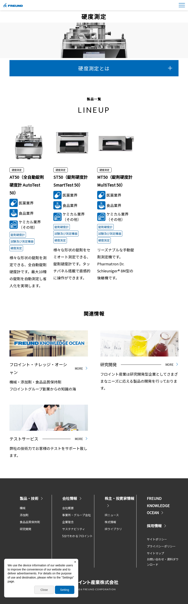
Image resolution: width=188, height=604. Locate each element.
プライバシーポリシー (161, 546)
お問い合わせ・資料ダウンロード (163, 562)
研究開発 (25, 529)
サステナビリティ (73, 529)
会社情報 (72, 498)
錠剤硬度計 (18, 235)
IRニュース (112, 515)
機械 (23, 508)
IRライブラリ (113, 529)
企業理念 (68, 522)
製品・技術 (31, 498)
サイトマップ (155, 553)
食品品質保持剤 (30, 522)
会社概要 (68, 508)
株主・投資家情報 (119, 501)
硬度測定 (16, 248)
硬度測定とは (125, 68)
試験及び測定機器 (22, 241)
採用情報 (157, 525)
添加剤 (24, 515)
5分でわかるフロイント (77, 536)
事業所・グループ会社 (76, 515)
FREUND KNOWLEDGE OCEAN (158, 505)
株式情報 (110, 522)
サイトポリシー (157, 539)
